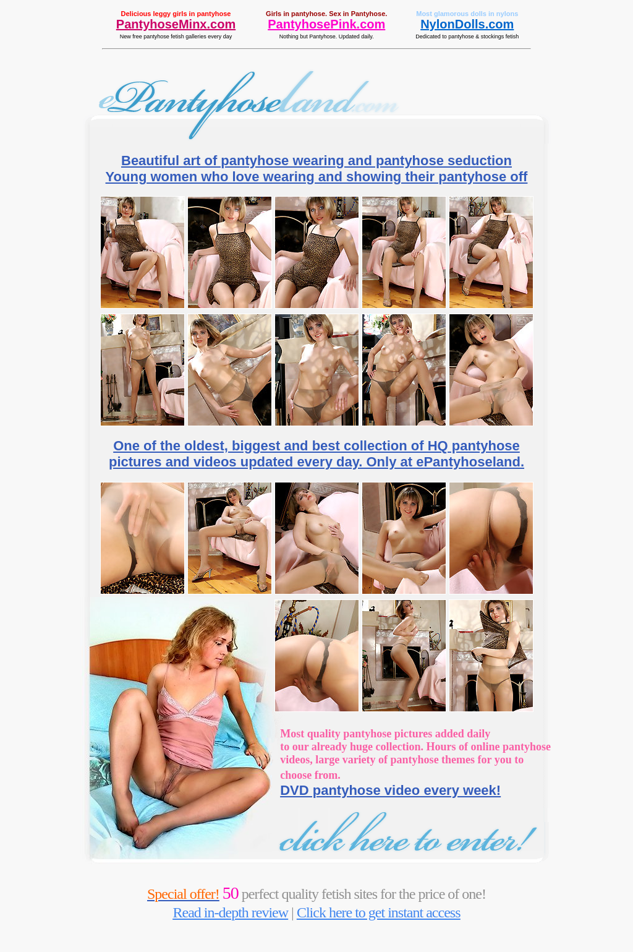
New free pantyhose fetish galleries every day (176, 36)
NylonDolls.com (467, 24)
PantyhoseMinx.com (176, 24)
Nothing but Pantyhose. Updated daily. (326, 36)
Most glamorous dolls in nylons (467, 13)
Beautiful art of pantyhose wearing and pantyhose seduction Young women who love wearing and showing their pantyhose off (317, 168)
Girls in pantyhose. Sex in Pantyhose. (326, 13)
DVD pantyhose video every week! (390, 790)
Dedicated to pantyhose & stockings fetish (467, 36)
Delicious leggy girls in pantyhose (176, 13)
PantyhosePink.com (326, 24)
